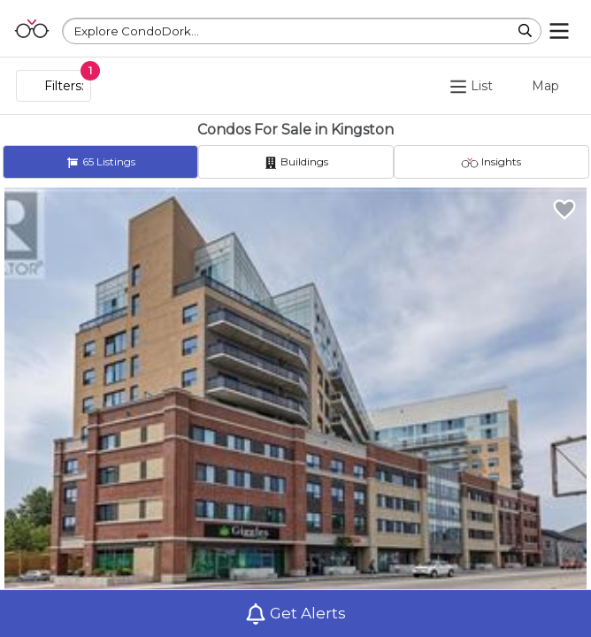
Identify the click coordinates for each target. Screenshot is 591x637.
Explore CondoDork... (136, 31)
